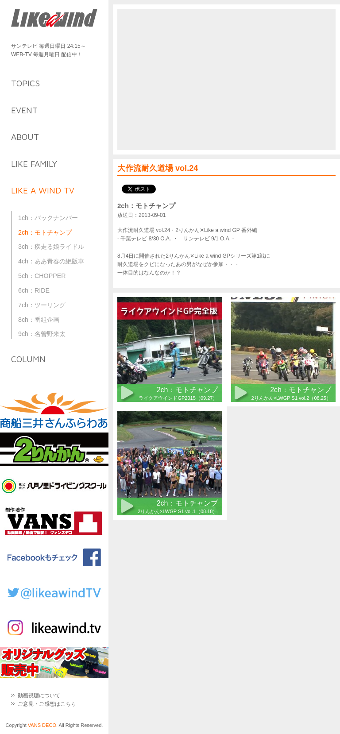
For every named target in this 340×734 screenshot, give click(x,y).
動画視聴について (39, 695)
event (24, 110)
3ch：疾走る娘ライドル (51, 246)
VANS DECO (42, 725)
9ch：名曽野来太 (42, 333)
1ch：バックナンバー (48, 217)
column (28, 359)
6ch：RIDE (34, 290)
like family (34, 164)
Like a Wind (54, 19)
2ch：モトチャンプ (45, 232)
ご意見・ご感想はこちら (47, 704)
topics (25, 83)
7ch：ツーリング (42, 305)
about (25, 137)
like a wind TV (42, 190)
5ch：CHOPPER (42, 275)
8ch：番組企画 (38, 319)
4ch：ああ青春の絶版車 (51, 261)
